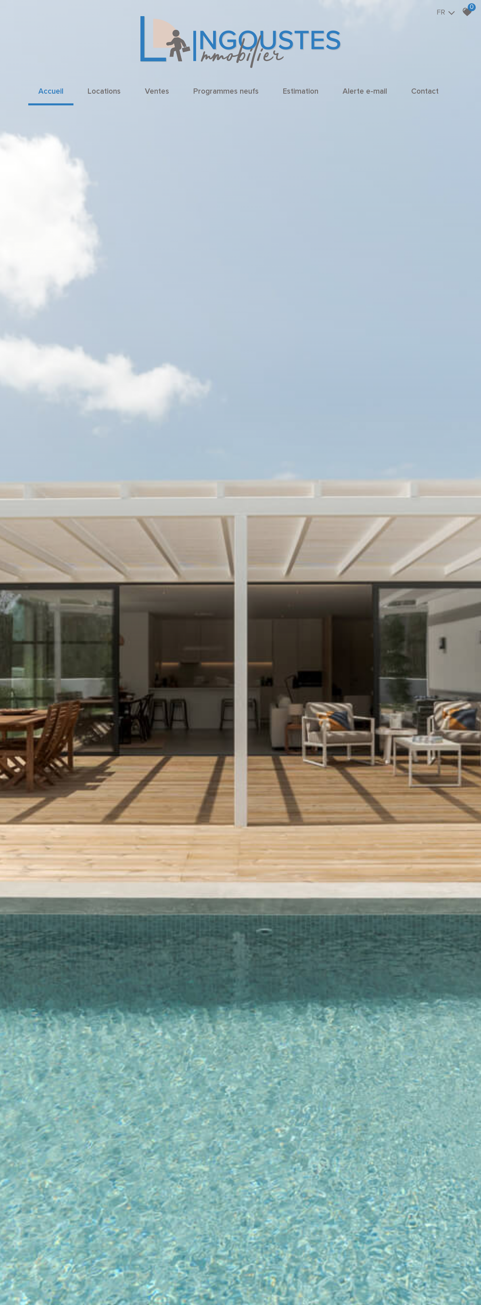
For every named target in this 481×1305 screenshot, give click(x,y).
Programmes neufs (226, 91)
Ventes (157, 91)
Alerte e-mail (365, 91)
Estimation (300, 91)
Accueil (50, 91)
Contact (425, 91)
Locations (104, 91)
